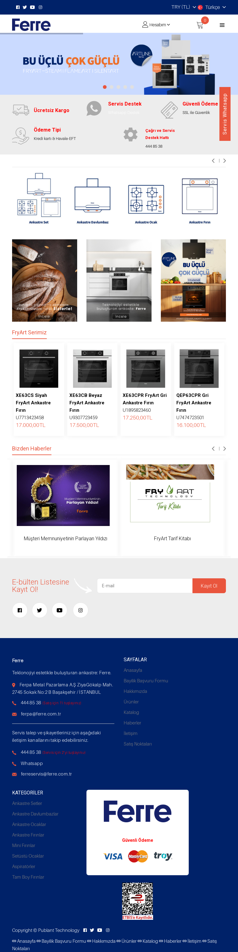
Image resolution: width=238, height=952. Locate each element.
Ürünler (131, 701)
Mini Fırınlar (23, 845)
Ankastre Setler (27, 803)
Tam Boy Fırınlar (28, 877)
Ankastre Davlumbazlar (35, 813)
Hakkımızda (135, 691)
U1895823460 (145, 403)
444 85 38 (31, 702)
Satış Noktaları (138, 743)
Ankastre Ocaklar (29, 824)
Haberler (132, 722)
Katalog (131, 712)
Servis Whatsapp (225, 114)
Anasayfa (133, 670)
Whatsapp (32, 763)
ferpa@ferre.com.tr (41, 713)
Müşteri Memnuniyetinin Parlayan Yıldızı (65, 538)
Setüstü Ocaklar (28, 856)
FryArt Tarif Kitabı (172, 538)
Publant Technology (58, 930)
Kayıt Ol (209, 586)
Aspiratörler (23, 866)
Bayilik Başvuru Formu (146, 680)
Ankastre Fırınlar (28, 834)
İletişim (131, 733)
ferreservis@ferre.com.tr (46, 773)
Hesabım (157, 24)
